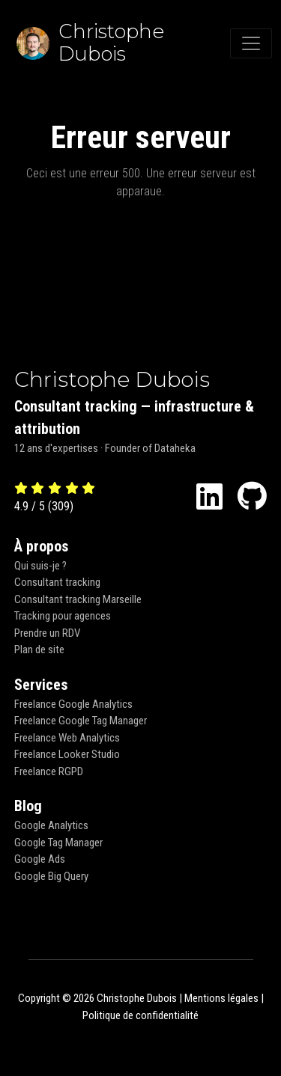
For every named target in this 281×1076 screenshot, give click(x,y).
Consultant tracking (57, 582)
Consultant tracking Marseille (78, 599)
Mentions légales (221, 998)
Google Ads (39, 859)
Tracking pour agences (62, 616)
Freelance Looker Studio (67, 754)
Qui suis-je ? (40, 565)
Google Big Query (51, 876)
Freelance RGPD (48, 771)
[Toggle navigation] (251, 43)
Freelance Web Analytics (67, 738)
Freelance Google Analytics (73, 704)
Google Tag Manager (58, 842)
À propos (41, 546)
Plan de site (39, 649)
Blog (28, 806)
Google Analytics (51, 825)
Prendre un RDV (47, 633)
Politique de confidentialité (140, 1015)
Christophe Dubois (112, 379)
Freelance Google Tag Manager (80, 720)
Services (40, 685)
